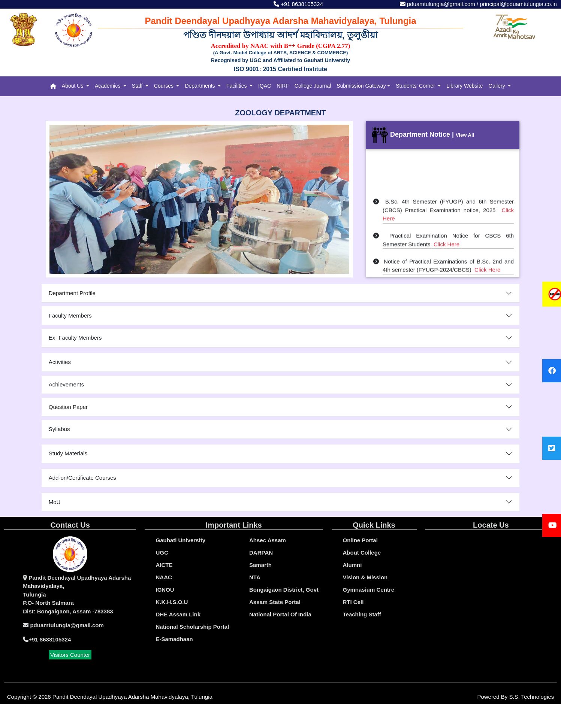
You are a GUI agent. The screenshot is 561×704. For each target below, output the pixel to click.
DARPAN (261, 552)
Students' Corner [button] (416, 86)
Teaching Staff (362, 614)
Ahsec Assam (267, 540)
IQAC (264, 86)
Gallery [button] (497, 86)
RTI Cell (353, 602)
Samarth (260, 565)
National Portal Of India (280, 614)
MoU (55, 502)
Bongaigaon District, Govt (284, 589)
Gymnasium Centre (369, 589)
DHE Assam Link (178, 614)
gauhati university (181, 540)
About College (362, 552)
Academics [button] (108, 86)
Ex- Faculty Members (75, 337)
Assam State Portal (275, 602)
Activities (60, 362)
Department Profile (72, 293)
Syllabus (59, 429)
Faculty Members (70, 315)
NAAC (164, 577)
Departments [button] (200, 86)
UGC (162, 552)
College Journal (313, 86)
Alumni (352, 565)
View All (465, 135)
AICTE (164, 565)
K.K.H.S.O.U (172, 602)
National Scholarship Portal (192, 626)
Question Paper (68, 407)
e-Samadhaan (174, 639)
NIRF (283, 86)
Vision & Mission (365, 577)
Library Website (464, 86)
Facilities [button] (237, 86)
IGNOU (165, 589)
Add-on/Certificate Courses (82, 477)
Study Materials (68, 453)
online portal (360, 540)
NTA (254, 577)
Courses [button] (164, 86)
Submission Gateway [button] (361, 86)
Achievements (66, 384)
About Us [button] (73, 86)
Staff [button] (138, 86)
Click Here (446, 246)
